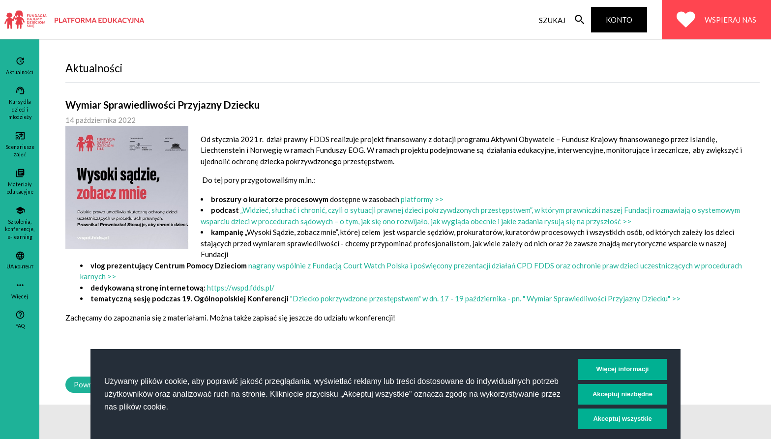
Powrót (86, 384)
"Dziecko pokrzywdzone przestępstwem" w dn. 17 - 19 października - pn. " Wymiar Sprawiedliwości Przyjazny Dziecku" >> (485, 298)
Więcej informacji (622, 369)
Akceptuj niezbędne (622, 394)
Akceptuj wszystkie (622, 418)
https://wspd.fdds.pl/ (240, 287)
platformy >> (422, 199)
